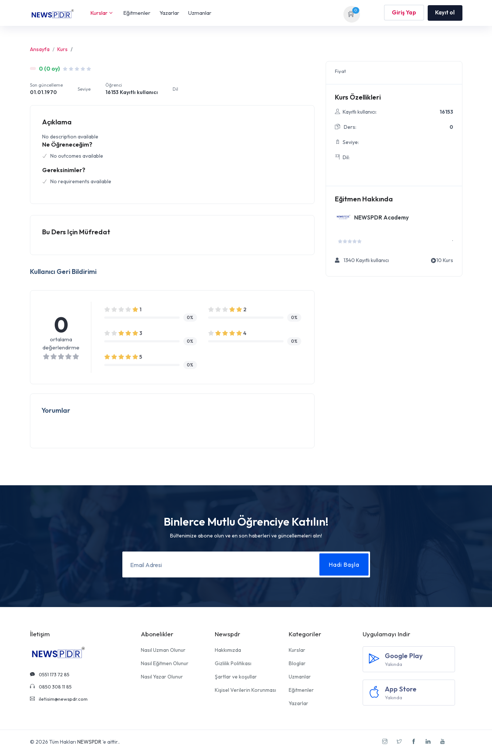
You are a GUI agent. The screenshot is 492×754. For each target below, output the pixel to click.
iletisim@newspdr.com (59, 699)
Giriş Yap (404, 12)
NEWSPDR (89, 741)
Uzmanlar (199, 12)
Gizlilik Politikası (233, 663)
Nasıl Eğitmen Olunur (165, 663)
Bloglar (297, 663)
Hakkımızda (228, 650)
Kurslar (101, 12)
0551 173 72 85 (49, 674)
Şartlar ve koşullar (236, 676)
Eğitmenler (136, 12)
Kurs (62, 49)
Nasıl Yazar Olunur (162, 676)
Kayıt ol (445, 12)
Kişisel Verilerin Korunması (245, 690)
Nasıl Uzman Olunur (163, 650)
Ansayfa (40, 49)
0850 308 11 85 (51, 687)
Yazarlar (169, 12)
